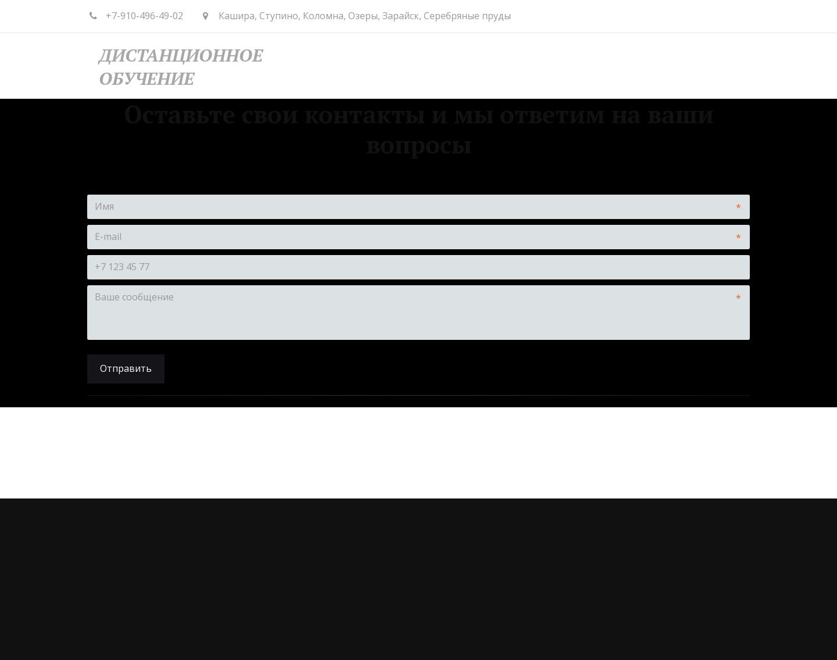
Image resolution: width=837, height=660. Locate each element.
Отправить (126, 368)
